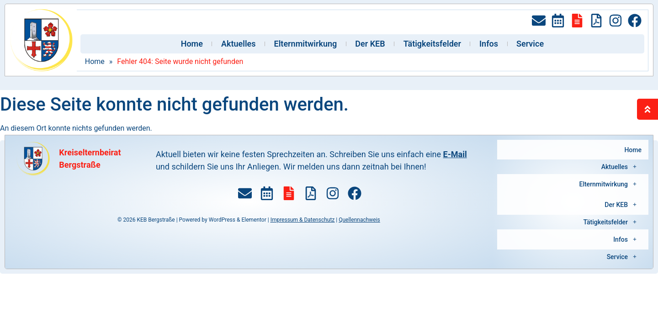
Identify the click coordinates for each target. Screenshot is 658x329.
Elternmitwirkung (305, 43)
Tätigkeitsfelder (432, 43)
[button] (572, 161)
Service (530, 43)
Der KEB (370, 43)
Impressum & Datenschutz (303, 220)
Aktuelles (238, 43)
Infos (488, 43)
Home (192, 43)
